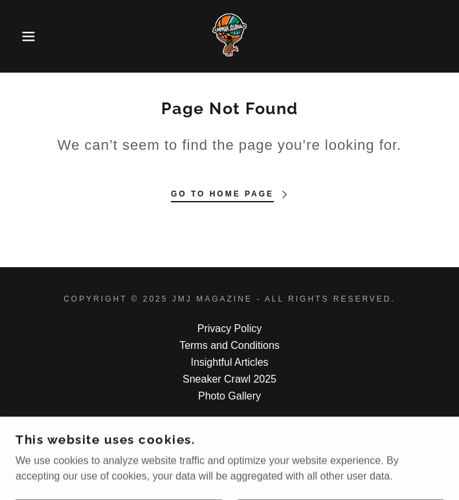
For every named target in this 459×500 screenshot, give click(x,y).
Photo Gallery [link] (229, 395)
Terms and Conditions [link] (229, 345)
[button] (30, 36)
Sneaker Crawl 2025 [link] (229, 379)
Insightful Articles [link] (229, 362)
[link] (229, 36)
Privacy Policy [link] (229, 328)
